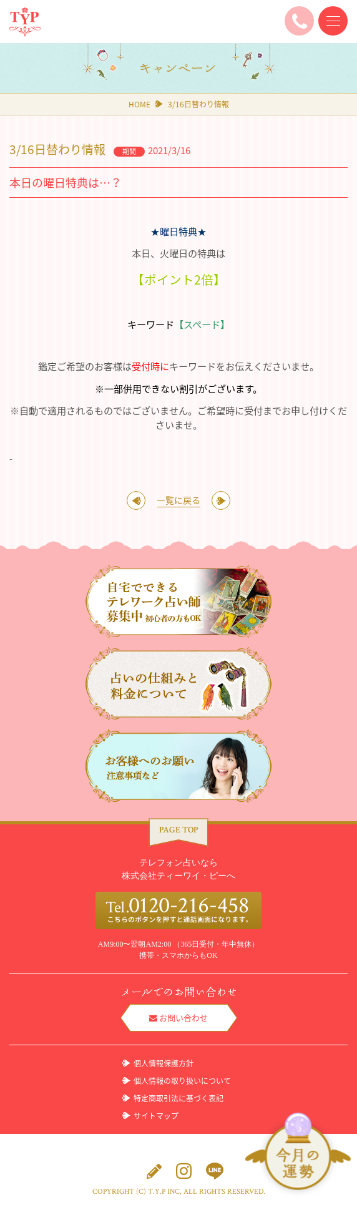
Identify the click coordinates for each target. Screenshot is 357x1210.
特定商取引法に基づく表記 (178, 1098)
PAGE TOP (178, 830)
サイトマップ (156, 1115)
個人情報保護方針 (163, 1063)
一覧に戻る (178, 500)
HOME (139, 104)
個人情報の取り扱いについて (182, 1080)
